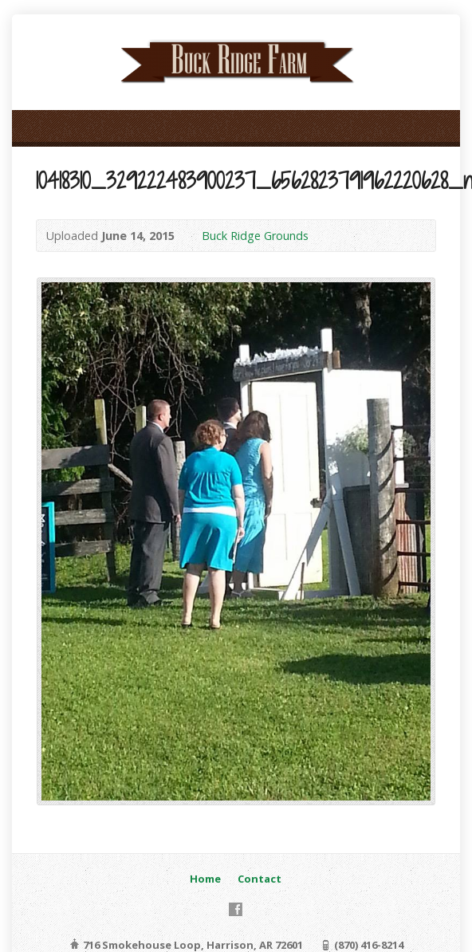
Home (205, 878)
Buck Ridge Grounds (255, 235)
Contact (259, 878)
